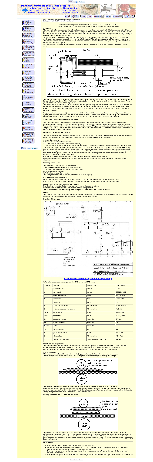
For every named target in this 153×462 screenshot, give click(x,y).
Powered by (73, 459)
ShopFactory (79, 459)
